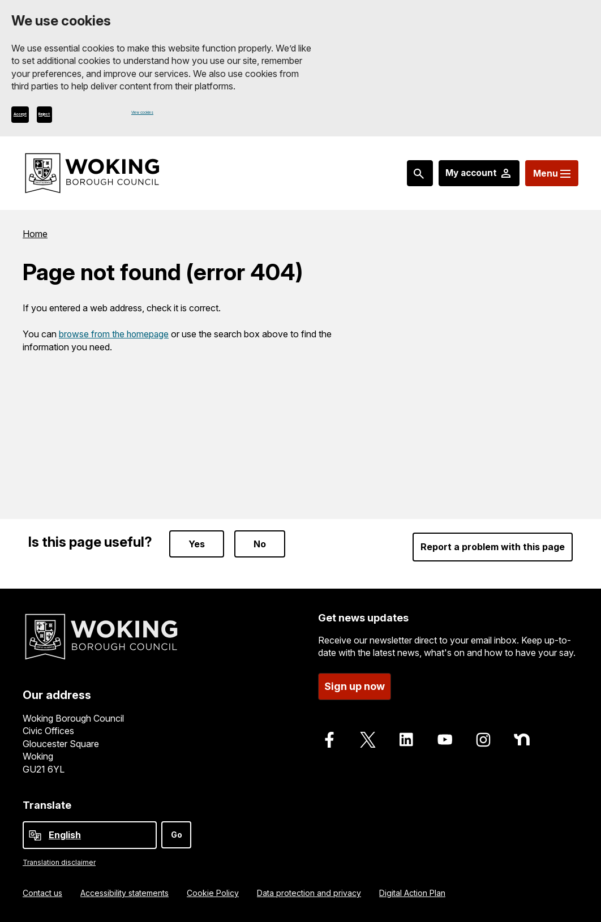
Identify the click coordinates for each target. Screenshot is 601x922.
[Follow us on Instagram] (483, 737)
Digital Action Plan (412, 893)
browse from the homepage (115, 340)
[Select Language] (90, 835)
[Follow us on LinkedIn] (406, 737)
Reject (94, 119)
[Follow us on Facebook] (329, 737)
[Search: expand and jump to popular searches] (405, 180)
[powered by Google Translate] (35, 835)
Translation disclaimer (59, 862)
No (260, 542)
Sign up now (354, 684)
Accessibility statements (124, 893)
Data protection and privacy (309, 893)
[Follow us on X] (368, 737)
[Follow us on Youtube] (444, 737)
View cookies (156, 119)
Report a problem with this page (492, 545)
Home (35, 241)
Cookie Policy (213, 893)
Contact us (42, 893)
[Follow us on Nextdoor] (521, 737)
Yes (196, 542)
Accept (37, 119)
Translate (47, 805)
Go (176, 834)
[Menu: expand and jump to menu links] (548, 180)
